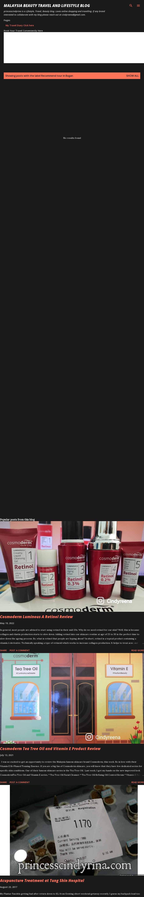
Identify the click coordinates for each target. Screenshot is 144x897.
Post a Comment (20, 650)
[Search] (131, 5)
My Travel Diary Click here (20, 25)
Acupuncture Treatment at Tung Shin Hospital (42, 880)
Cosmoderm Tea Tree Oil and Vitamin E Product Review (50, 748)
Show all (132, 75)
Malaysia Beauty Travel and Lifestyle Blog (47, 5)
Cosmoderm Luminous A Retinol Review (36, 616)
